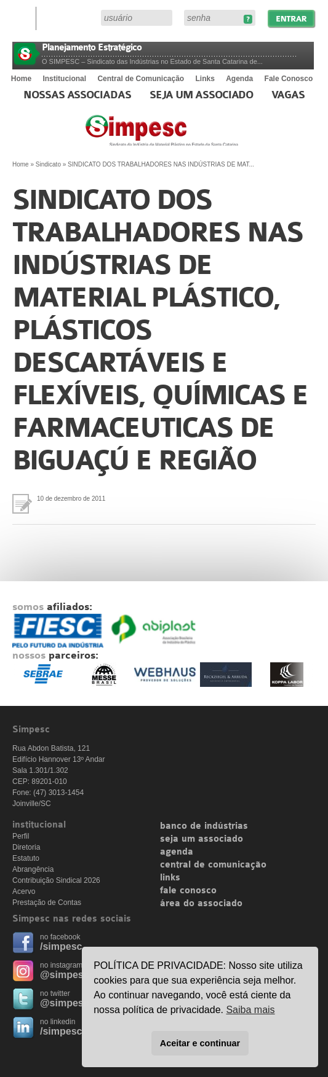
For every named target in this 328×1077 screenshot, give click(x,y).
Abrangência (33, 869)
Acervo (23, 891)
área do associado (201, 903)
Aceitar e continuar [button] (200, 1043)
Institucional (64, 78)
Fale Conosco (289, 78)
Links (205, 78)
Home (21, 78)
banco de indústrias (204, 826)
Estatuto (25, 858)
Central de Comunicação (140, 78)
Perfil (20, 836)
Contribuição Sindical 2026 (56, 880)
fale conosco (188, 890)
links (170, 877)
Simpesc (192, 136)
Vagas (288, 95)
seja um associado (201, 839)
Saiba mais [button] (250, 1010)
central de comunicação (213, 865)
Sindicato (48, 164)
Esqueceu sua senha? (247, 19)
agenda (176, 852)
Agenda (239, 78)
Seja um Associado (202, 95)
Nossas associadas (77, 95)
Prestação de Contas (46, 902)
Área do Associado (70, 17)
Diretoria (26, 847)
